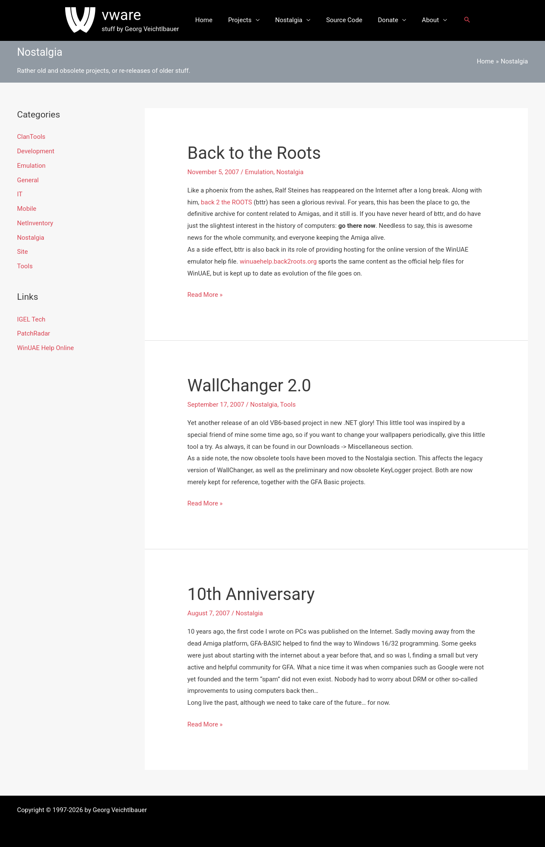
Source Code (343, 20)
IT (20, 194)
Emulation (31, 165)
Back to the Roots (254, 153)
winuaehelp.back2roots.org (278, 261)
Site (22, 252)
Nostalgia (290, 20)
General (28, 180)
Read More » (205, 295)
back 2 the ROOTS (226, 202)
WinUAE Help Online (45, 348)
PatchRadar (33, 333)
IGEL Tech (31, 319)
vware (129, 15)
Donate (384, 20)
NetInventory (35, 223)
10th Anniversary (251, 594)
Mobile (26, 208)
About (423, 20)
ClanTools (31, 137)
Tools (25, 266)
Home (210, 20)
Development (35, 151)
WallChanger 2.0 (249, 386)
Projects (244, 20)
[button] (458, 20)
